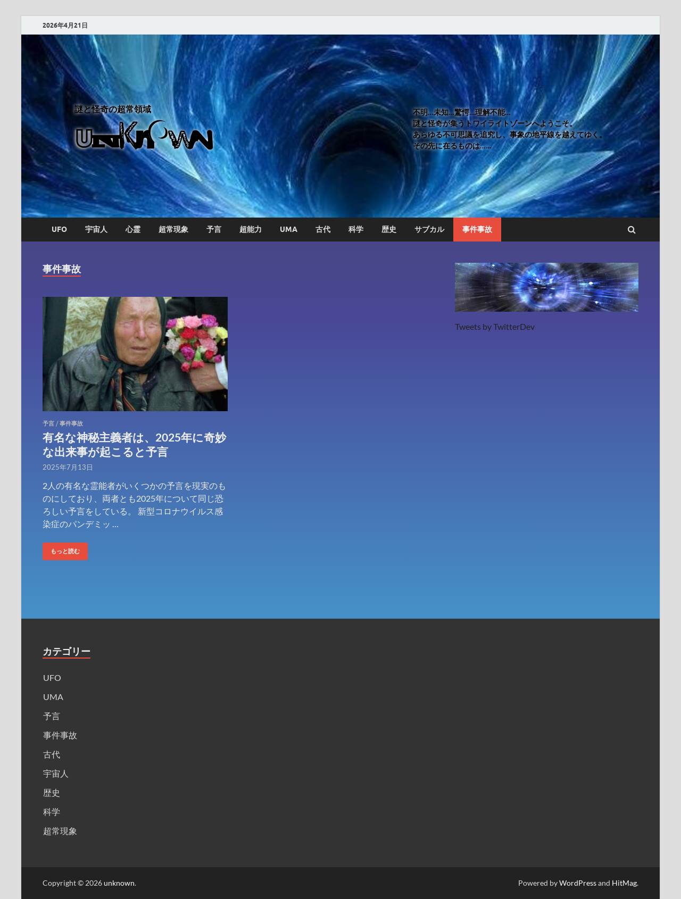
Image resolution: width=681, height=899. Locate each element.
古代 (322, 229)
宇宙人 (96, 229)
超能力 (250, 229)
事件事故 (477, 229)
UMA (288, 229)
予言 (213, 229)
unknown (119, 882)
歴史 (388, 229)
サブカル (429, 229)
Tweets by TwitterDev (495, 326)
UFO (59, 229)
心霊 (133, 229)
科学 (355, 229)
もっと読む (61, 549)
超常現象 (173, 229)
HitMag (624, 882)
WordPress (577, 882)
